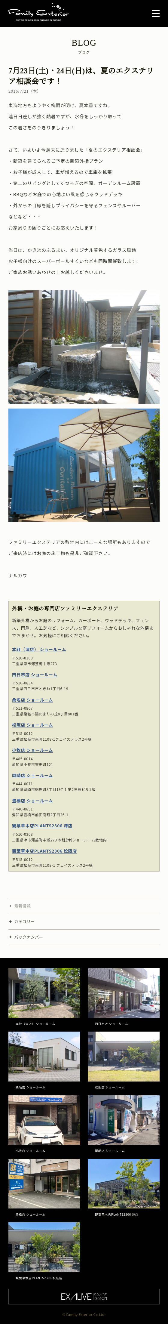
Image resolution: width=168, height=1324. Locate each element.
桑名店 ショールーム (32, 700)
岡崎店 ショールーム (32, 775)
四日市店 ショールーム (34, 674)
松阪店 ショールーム (32, 725)
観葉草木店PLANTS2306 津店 (42, 825)
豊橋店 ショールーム (32, 801)
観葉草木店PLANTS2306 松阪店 (44, 851)
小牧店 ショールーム (32, 750)
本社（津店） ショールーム (39, 649)
